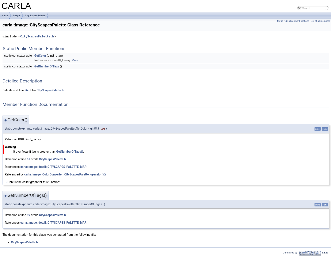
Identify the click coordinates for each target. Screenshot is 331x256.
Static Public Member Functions (293, 21)
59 (28, 215)
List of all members (320, 21)
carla (5, 15)
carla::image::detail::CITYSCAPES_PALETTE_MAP (53, 166)
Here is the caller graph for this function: (32, 182)
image (16, 15)
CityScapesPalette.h (37, 36)
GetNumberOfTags (46, 66)
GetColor (40, 55)
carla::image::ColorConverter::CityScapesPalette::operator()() (65, 174)
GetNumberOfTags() (69, 151)
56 (26, 90)
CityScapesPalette (35, 15)
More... (76, 60)
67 (28, 159)
